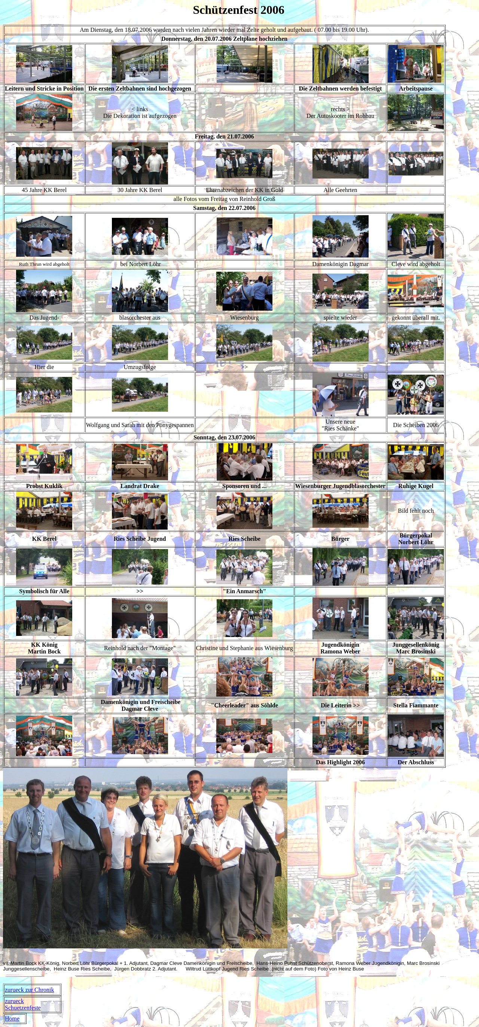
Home (12, 1018)
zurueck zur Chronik (29, 990)
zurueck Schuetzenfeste (23, 1004)
